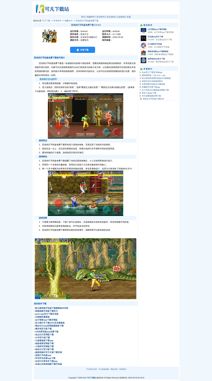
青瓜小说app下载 (149, 93)
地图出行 (68, 20)
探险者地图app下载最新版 (158, 51)
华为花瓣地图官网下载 (151, 96)
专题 (129, 17)
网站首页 (114, 369)
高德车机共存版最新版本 (152, 81)
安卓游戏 (111, 17)
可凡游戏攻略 (103, 369)
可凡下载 (46, 20)
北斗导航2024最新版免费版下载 (155, 90)
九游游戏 (121, 17)
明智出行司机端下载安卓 (153, 99)
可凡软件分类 (91, 369)
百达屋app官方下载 (155, 37)
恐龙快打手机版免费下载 (87, 20)
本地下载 (84, 50)
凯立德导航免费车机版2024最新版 (156, 78)
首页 (83, 17)
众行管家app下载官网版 (157, 29)
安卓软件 (101, 17)
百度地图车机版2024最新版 (153, 84)
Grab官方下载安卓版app (152, 72)
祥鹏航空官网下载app (151, 87)
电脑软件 (91, 17)
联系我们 (122, 369)
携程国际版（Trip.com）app (153, 75)
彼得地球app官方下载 (156, 59)
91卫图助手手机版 (155, 44)
